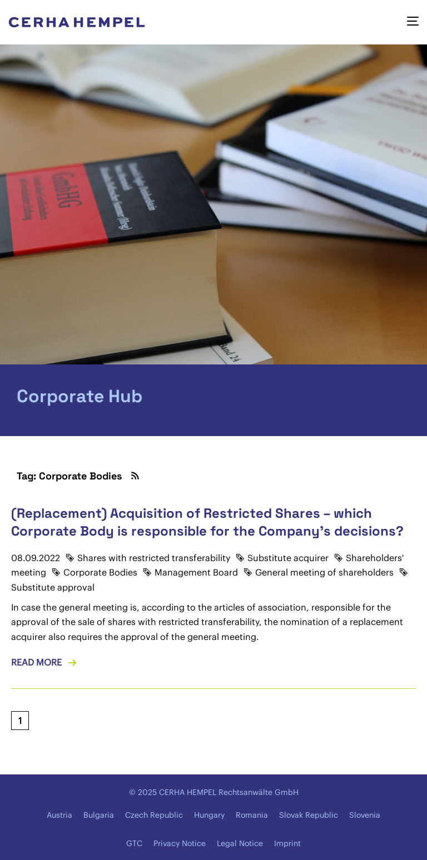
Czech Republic (154, 815)
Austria (59, 815)
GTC (134, 843)
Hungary (209, 815)
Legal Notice (240, 843)
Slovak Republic (308, 815)
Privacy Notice (179, 843)
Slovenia (364, 815)
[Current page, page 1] (20, 720)
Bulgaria (98, 815)
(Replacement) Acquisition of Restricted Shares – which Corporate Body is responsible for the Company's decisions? (207, 521)
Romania (252, 815)
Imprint (287, 843)
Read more (36, 662)
